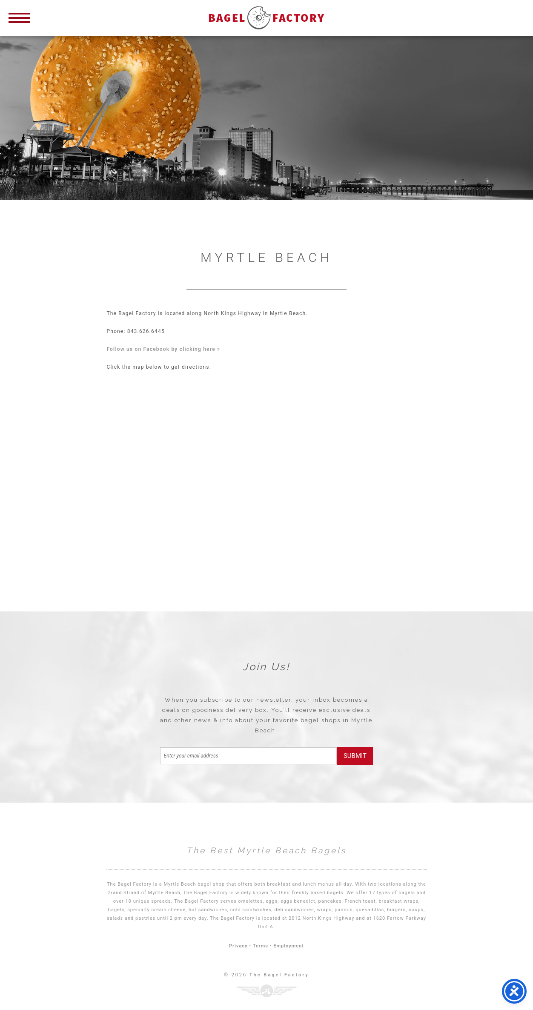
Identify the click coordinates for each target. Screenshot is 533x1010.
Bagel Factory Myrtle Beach (266, 17)
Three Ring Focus (266, 990)
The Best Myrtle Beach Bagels (266, 850)
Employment (288, 946)
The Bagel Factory (279, 975)
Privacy (238, 946)
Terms (260, 946)
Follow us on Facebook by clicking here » (163, 349)
